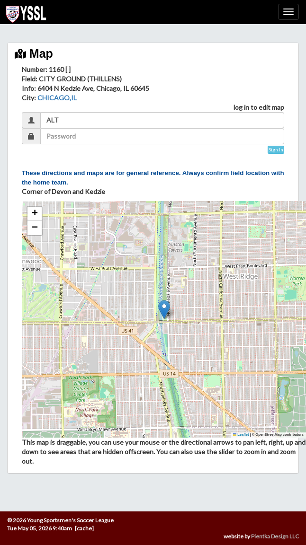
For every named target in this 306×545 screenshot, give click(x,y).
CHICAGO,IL (57, 98)
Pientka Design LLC (275, 536)
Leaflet (241, 434)
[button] (164, 309)
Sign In (276, 149)
